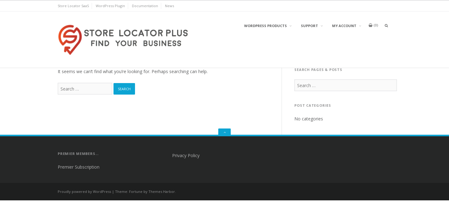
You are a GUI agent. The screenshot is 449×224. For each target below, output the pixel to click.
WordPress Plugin (110, 5)
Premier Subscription (78, 167)
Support (309, 25)
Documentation (145, 5)
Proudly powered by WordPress (84, 191)
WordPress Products (265, 25)
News (169, 5)
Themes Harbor (161, 191)
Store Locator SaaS (73, 5)
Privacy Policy (186, 155)
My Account (344, 25)
